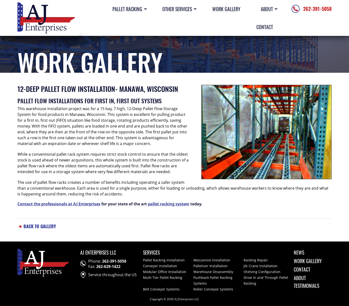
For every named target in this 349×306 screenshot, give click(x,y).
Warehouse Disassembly (213, 271)
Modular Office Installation (164, 271)
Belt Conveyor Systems (161, 289)
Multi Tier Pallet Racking (162, 277)
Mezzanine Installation (211, 260)
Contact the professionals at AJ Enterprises (58, 204)
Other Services (177, 9)
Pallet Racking (127, 9)
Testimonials (306, 285)
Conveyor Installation (160, 266)
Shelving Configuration (262, 271)
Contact (264, 27)
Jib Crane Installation (261, 266)
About (267, 9)
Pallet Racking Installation (164, 260)
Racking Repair (256, 260)
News (299, 252)
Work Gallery (226, 9)
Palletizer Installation (210, 266)
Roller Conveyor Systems (213, 289)
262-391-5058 (114, 261)
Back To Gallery (36, 226)
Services (151, 252)
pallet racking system (168, 204)
